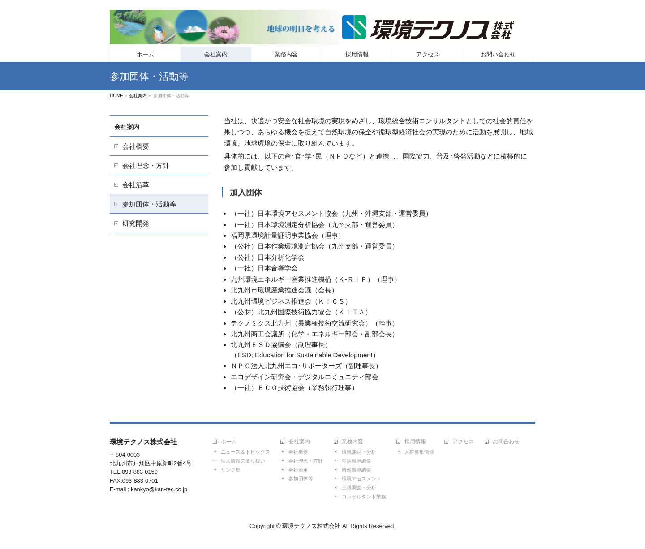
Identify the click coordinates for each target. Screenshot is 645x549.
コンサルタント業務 (364, 496)
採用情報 (415, 442)
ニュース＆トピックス (245, 452)
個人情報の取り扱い (243, 460)
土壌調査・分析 (359, 487)
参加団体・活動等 (149, 204)
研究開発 (135, 223)
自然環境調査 (356, 469)
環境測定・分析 (359, 452)
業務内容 (352, 442)
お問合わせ (506, 442)
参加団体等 (300, 478)
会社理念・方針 (145, 165)
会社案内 (126, 126)
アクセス (463, 442)
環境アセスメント (361, 478)
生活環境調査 (356, 460)
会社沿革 (135, 185)
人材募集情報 (419, 452)
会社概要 (135, 146)
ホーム (229, 442)
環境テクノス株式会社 (311, 526)
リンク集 (231, 469)
